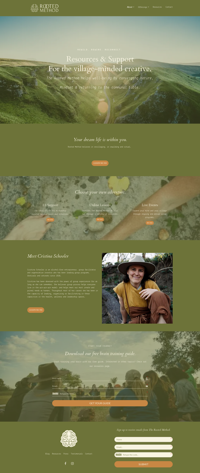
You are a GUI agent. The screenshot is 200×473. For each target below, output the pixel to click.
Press (66, 453)
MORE (50, 219)
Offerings (142, 7)
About (129, 7)
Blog (47, 453)
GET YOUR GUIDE (100, 403)
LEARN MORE (100, 163)
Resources (157, 7)
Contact (169, 7)
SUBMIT (143, 463)
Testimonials (77, 453)
